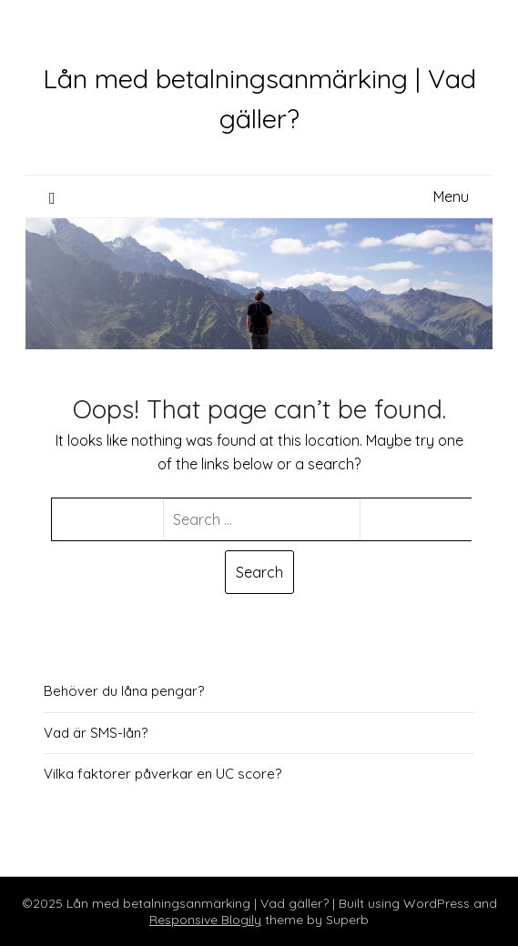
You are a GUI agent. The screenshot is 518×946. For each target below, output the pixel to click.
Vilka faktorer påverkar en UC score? (162, 773)
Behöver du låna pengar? (124, 690)
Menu (451, 196)
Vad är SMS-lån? (95, 732)
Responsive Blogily (205, 919)
